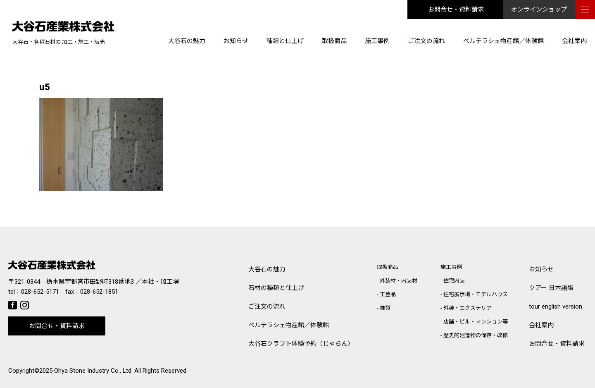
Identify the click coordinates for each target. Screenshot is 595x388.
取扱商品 (334, 41)
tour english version (555, 306)
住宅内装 (454, 281)
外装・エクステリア (467, 308)
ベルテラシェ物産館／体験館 (503, 41)
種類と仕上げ (285, 41)
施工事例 (377, 41)
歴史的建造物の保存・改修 (475, 335)
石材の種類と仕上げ (276, 288)
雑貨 (385, 308)
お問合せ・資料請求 (456, 9)
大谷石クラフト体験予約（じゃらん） (301, 343)
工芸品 (388, 294)
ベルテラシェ (288, 325)
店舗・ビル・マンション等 (475, 322)
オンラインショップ (539, 9)
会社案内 (574, 41)
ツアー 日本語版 (551, 288)
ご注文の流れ (426, 41)
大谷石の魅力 (186, 41)
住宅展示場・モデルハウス (475, 294)
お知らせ (236, 41)
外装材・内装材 (398, 281)
